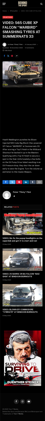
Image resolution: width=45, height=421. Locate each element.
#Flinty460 (7, 17)
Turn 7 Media (18, 414)
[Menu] (4, 4)
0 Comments (29, 48)
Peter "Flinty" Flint (16, 44)
